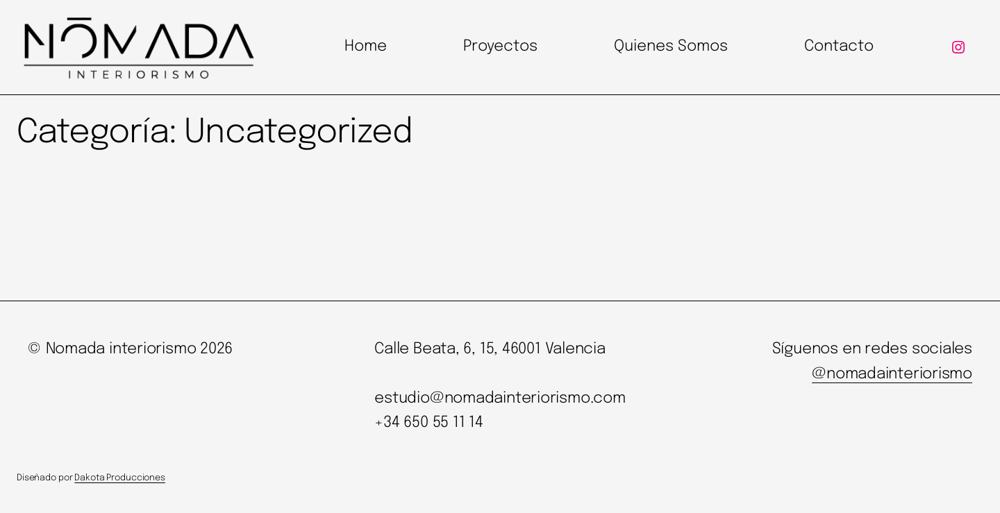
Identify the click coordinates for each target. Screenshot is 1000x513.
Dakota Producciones (119, 477)
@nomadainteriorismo (892, 374)
